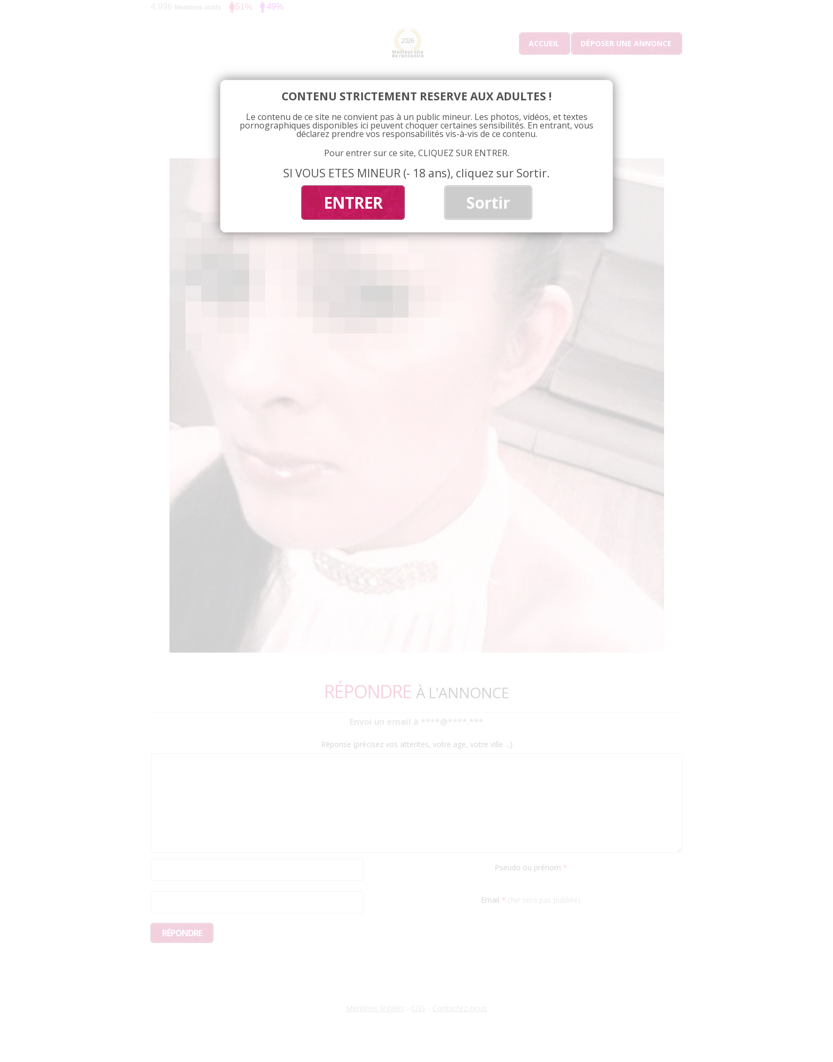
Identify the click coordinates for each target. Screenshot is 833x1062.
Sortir (488, 202)
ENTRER (353, 202)
